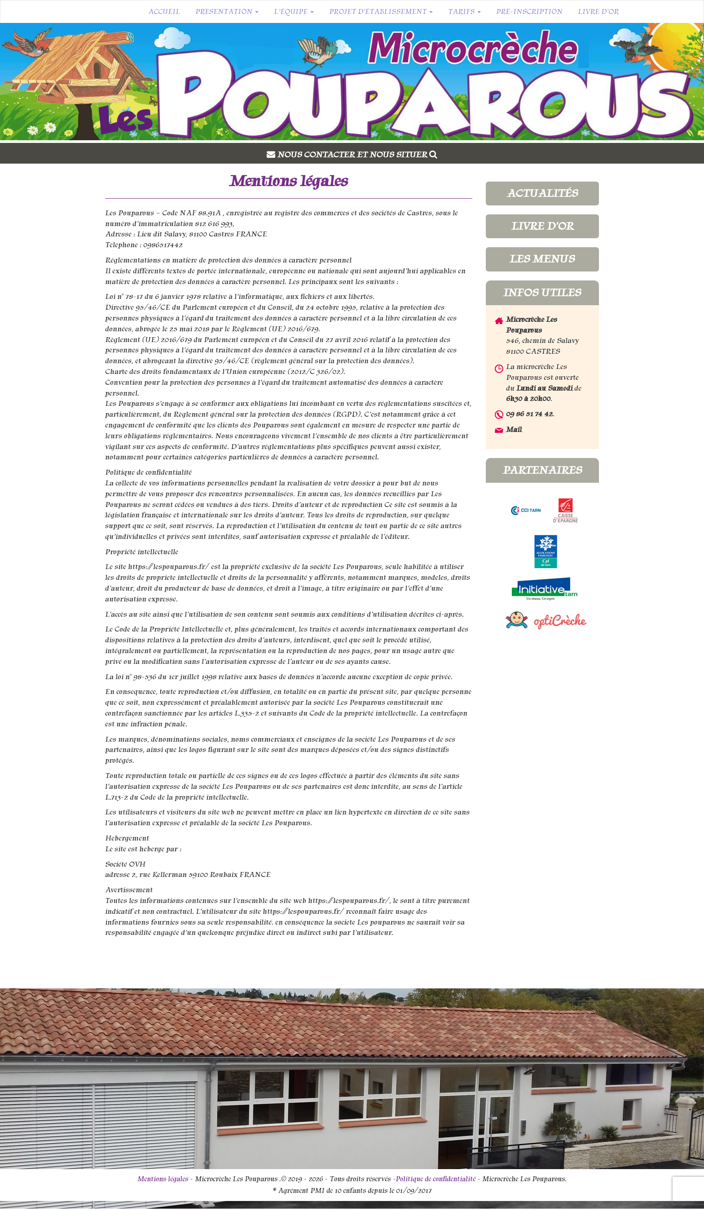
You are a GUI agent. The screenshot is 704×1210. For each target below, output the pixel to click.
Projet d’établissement (381, 11)
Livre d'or (542, 226)
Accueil (164, 11)
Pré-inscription (529, 11)
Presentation (227, 11)
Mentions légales (162, 1178)
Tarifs (464, 11)
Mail (514, 429)
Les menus (542, 259)
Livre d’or (598, 11)
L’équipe (294, 11)
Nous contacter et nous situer (357, 154)
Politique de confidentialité (435, 1178)
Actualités (542, 193)
